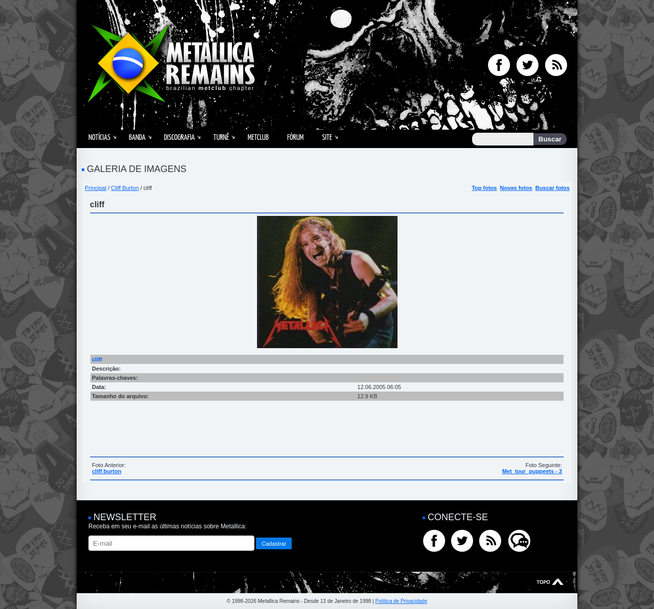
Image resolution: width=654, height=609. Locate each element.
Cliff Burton (124, 188)
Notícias (99, 137)
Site (327, 137)
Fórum (295, 137)
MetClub (257, 137)
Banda (137, 137)
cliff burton (106, 471)
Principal (95, 188)
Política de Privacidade (401, 601)
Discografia (179, 137)
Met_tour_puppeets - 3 (532, 471)
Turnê (221, 137)
